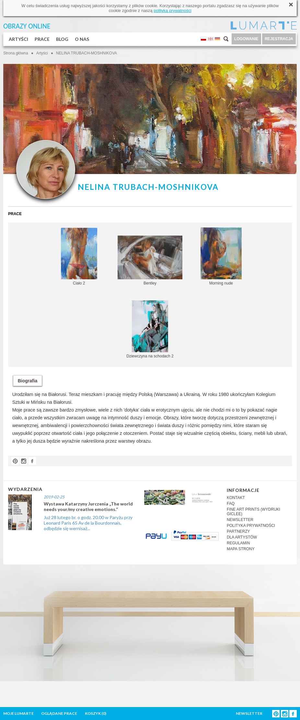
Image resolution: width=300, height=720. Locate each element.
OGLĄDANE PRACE (59, 713)
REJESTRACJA (279, 39)
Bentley (150, 260)
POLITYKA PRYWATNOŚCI (251, 525)
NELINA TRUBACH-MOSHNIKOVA (86, 53)
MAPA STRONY (241, 549)
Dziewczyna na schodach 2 (149, 329)
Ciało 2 (79, 256)
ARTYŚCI (18, 39)
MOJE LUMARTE (18, 713)
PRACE (42, 39)
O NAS (82, 39)
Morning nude (221, 256)
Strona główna (15, 53)
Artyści (42, 53)
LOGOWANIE (246, 39)
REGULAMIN (238, 543)
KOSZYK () (95, 713)
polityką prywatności (172, 10)
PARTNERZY (238, 531)
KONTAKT (236, 497)
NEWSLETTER (240, 519)
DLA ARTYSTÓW (242, 537)
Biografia (28, 380)
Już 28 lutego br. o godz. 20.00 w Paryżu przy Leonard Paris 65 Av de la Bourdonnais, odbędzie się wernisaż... (88, 523)
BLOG (62, 39)
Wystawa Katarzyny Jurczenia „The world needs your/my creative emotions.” (88, 506)
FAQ (231, 503)
